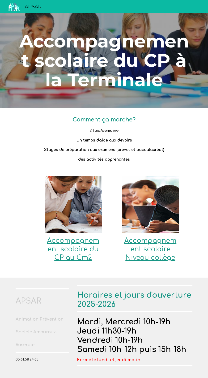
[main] (104, 60)
